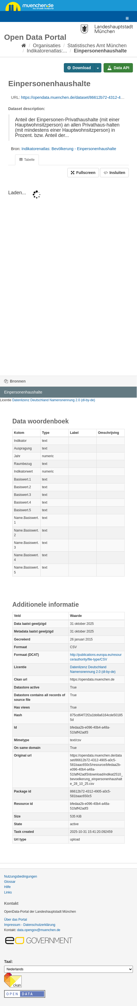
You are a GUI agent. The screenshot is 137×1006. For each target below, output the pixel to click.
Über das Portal (15, 919)
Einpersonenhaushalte (100, 51)
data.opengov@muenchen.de (38, 930)
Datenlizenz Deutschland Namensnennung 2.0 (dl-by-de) (53, 400)
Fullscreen (83, 172)
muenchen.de (31, 6)
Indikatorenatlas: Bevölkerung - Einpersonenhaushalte (68, 149)
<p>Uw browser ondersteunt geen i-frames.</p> (68, 276)
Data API (118, 68)
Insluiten (114, 172)
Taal (8, 961)
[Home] (23, 45)
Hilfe (7, 887)
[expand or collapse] (127, 18)
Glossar (9, 882)
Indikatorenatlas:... (47, 51)
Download (79, 68)
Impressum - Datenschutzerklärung (29, 925)
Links (8, 892)
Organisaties (47, 45)
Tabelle (27, 160)
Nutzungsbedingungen (20, 876)
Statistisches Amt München (97, 45)
